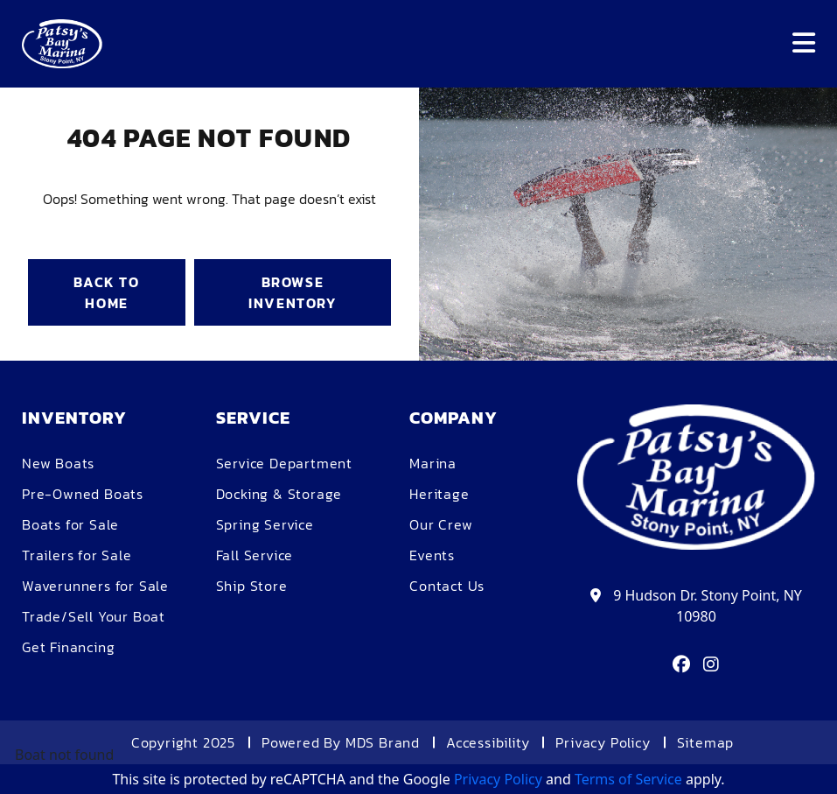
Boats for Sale (70, 524)
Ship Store (252, 585)
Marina (433, 463)
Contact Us (447, 585)
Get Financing (68, 646)
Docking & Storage (279, 493)
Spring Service (265, 524)
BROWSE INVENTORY (292, 292)
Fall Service (255, 555)
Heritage (439, 493)
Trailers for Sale (77, 555)
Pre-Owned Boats (82, 493)
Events (432, 555)
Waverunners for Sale (95, 585)
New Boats (58, 463)
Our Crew (440, 524)
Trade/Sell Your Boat (93, 616)
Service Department (284, 463)
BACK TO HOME (106, 292)
